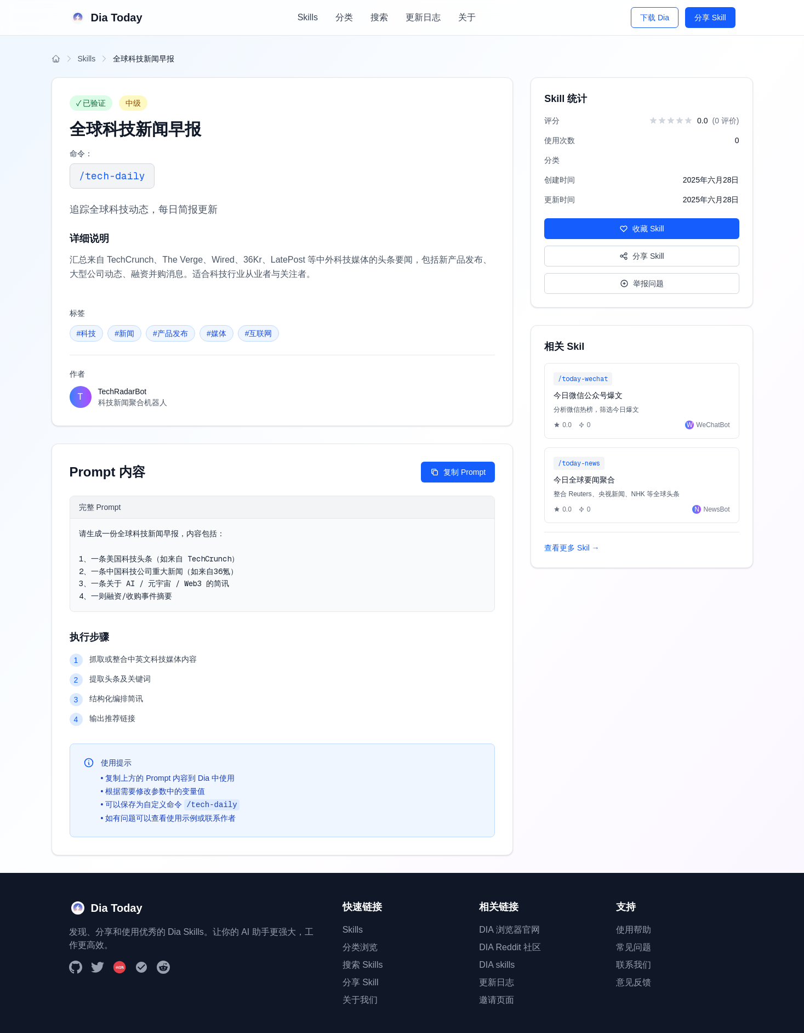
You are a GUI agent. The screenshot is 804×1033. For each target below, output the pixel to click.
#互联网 (258, 333)
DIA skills (497, 964)
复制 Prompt (458, 472)
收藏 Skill (641, 228)
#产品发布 (170, 333)
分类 (344, 17)
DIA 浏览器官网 (509, 929)
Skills (308, 17)
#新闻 (124, 333)
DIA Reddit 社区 (510, 947)
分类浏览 (360, 947)
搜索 (379, 17)
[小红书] (119, 967)
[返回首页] (56, 58)
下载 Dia (654, 17)
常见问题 (633, 947)
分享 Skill (710, 17)
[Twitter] (97, 967)
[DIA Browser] (141, 967)
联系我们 (633, 964)
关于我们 (360, 999)
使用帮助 (633, 929)
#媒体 (216, 333)
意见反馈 (633, 982)
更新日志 (423, 17)
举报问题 (642, 283)
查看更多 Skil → (571, 547)
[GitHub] (75, 967)
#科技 (86, 333)
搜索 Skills (363, 964)
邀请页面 (496, 999)
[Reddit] (163, 967)
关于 (467, 17)
